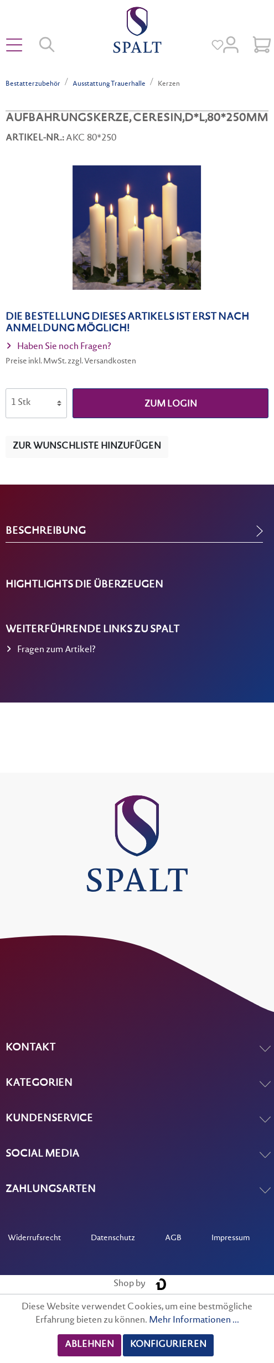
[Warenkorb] (262, 45)
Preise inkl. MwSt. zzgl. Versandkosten (71, 361)
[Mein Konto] (231, 45)
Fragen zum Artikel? (51, 651)
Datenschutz (113, 1238)
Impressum (230, 1238)
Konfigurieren (168, 1345)
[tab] (134, 531)
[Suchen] (48, 45)
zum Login (170, 404)
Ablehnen (89, 1345)
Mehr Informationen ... (194, 1320)
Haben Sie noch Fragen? (59, 348)
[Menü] (14, 45)
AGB (173, 1238)
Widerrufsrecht (34, 1238)
